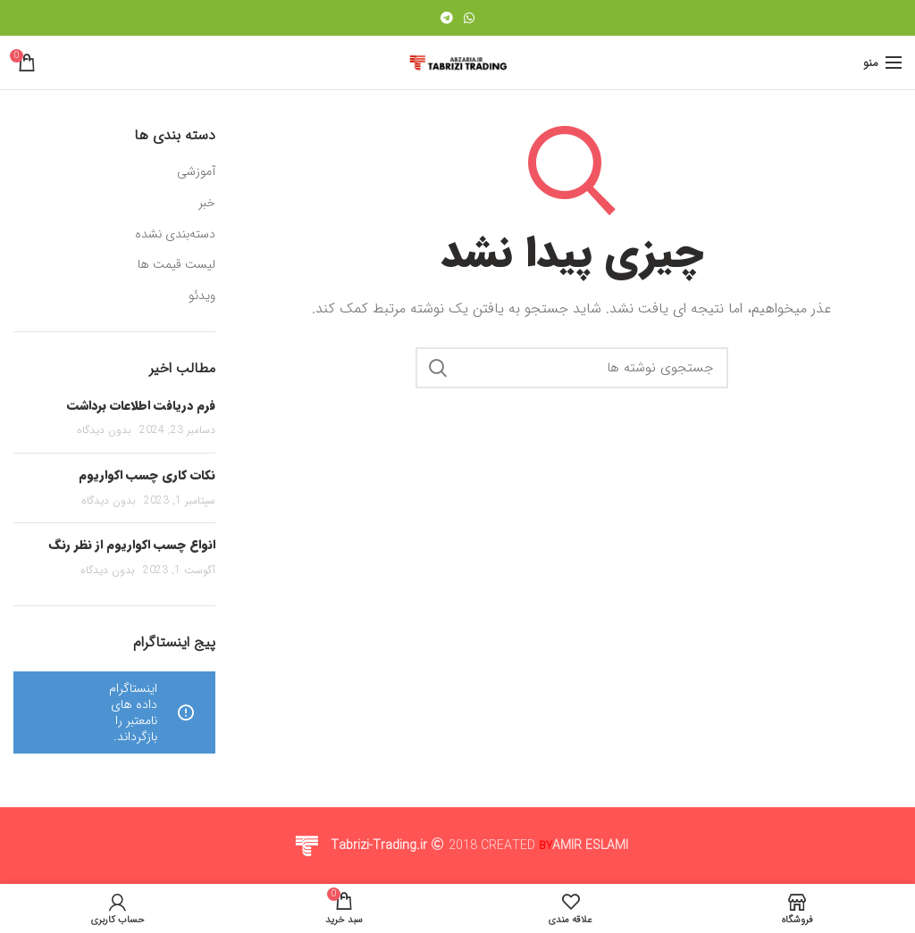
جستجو (438, 367)
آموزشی (196, 172)
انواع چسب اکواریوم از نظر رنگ (132, 544)
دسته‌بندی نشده (175, 235)
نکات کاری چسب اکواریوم (147, 475)
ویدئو (202, 296)
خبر (206, 203)
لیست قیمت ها (176, 265)
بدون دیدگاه (104, 429)
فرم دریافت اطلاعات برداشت (141, 405)
